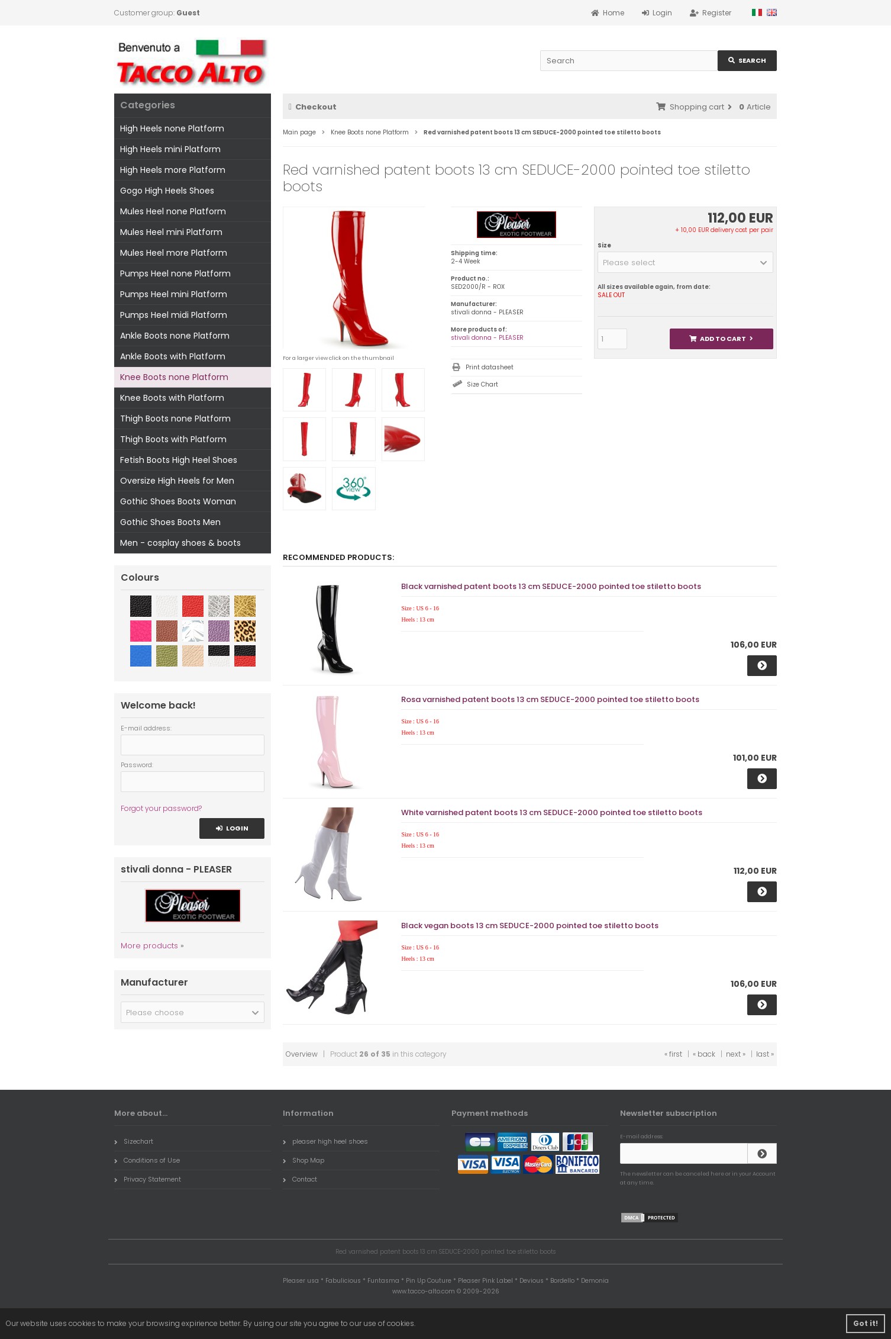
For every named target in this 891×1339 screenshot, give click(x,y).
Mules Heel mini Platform (171, 232)
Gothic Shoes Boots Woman (178, 501)
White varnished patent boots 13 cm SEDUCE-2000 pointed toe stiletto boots (551, 812)
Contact (300, 1179)
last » (765, 1054)
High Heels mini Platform (170, 149)
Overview (302, 1054)
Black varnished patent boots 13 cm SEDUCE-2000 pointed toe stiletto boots (551, 586)
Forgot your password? (161, 808)
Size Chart (482, 384)
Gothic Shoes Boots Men (170, 522)
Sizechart (133, 1141)
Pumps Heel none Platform (175, 273)
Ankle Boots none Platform (175, 336)
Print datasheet (490, 367)
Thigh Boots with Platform (173, 439)
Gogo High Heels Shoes (167, 191)
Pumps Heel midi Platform (173, 315)
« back (704, 1054)
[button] (685, 262)
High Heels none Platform (172, 128)
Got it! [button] (865, 1323)
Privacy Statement (147, 1179)
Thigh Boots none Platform (175, 418)
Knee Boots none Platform (174, 377)
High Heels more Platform (172, 170)
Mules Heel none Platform (173, 211)
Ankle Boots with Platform (172, 356)
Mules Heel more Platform (173, 253)
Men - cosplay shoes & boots (180, 543)
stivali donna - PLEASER (487, 337)
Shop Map (303, 1160)
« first (673, 1054)
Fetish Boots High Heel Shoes (178, 460)
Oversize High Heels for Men (177, 481)
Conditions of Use (147, 1160)
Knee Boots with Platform (172, 398)
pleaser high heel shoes (325, 1141)
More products (149, 945)
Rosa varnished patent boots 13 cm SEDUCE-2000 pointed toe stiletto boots (550, 699)
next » (735, 1054)
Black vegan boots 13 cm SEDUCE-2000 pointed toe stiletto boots (529, 925)
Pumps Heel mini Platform (173, 294)
